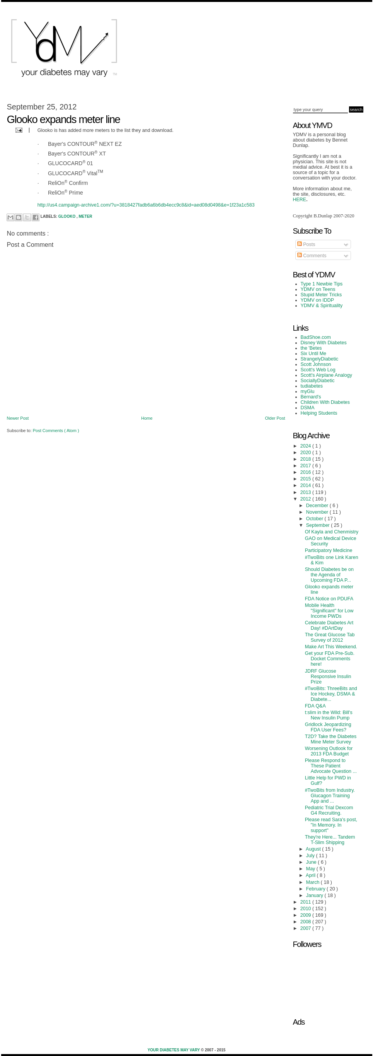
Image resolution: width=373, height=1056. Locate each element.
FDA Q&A (315, 706)
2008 (306, 921)
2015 (306, 479)
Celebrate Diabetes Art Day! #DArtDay (329, 625)
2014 (306, 485)
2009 (306, 915)
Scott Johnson (316, 364)
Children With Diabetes (325, 402)
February (316, 889)
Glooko (67, 216)
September (318, 525)
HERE (300, 199)
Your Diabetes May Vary (174, 1050)
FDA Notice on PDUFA (329, 598)
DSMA (308, 407)
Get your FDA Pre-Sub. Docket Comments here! (329, 659)
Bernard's (311, 397)
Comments (312, 255)
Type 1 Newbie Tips (322, 284)
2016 (306, 472)
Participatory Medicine (329, 550)
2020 (306, 452)
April (311, 875)
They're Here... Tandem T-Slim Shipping (330, 839)
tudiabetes (312, 386)
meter (85, 216)
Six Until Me (314, 353)
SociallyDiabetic (318, 380)
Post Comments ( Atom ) (56, 430)
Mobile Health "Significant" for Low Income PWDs (329, 611)
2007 (306, 928)
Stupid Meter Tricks (321, 294)
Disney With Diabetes (324, 342)
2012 (306, 499)
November (318, 512)
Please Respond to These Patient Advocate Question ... (331, 766)
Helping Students (319, 413)
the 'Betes (311, 348)
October (315, 518)
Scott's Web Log (318, 370)
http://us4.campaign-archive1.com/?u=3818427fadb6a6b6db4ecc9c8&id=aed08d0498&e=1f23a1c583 (146, 205)
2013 (306, 492)
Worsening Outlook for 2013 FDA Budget (329, 751)
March (313, 882)
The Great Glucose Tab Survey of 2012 (330, 637)
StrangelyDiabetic (320, 359)
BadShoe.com (316, 337)
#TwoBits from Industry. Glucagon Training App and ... (330, 796)
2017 (306, 465)
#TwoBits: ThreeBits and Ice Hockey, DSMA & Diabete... (331, 694)
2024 (306, 446)
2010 (306, 908)
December (318, 505)
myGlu (308, 391)
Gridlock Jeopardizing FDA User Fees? (328, 727)
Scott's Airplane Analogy (326, 375)
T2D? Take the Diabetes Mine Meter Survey (331, 739)
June (312, 862)
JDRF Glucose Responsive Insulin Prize (328, 676)
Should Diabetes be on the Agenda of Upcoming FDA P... (329, 575)
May (311, 868)
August (314, 849)
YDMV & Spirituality (322, 305)
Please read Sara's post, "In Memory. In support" (331, 825)
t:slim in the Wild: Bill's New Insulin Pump (329, 715)
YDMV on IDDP (317, 300)
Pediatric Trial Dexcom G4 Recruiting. (329, 810)
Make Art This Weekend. (331, 646)
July (311, 855)
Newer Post (18, 418)
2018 (306, 459)
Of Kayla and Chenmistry (332, 532)
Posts (306, 244)
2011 (306, 902)
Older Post (275, 418)
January (315, 895)
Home (146, 418)
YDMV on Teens (318, 289)
